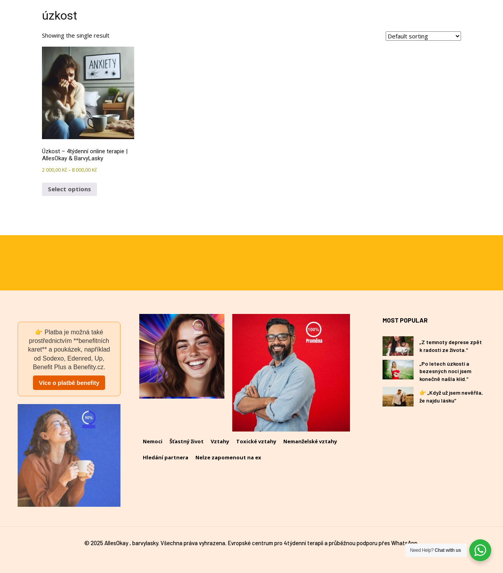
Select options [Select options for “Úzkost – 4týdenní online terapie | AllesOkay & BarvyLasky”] (69, 189)
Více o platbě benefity (69, 382)
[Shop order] (423, 36)
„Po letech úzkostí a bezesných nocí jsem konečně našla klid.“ (445, 371)
